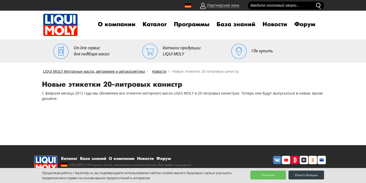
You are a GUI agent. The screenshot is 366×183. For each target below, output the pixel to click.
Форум (304, 24)
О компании (116, 24)
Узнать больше (306, 175)
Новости (275, 24)
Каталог (155, 24)
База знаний (236, 24)
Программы (191, 24)
